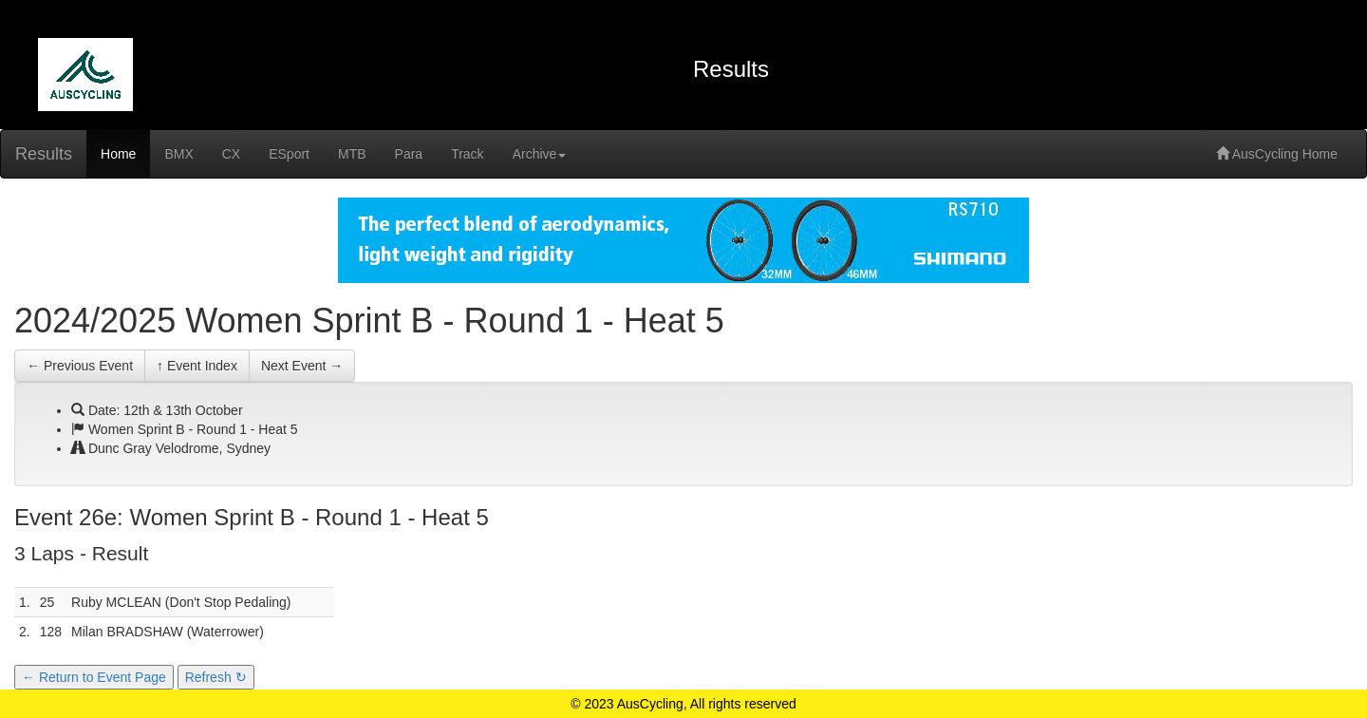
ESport (289, 153)
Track (467, 153)
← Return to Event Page (94, 677)
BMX (178, 153)
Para (409, 153)
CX (231, 153)
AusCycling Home (1277, 153)
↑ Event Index (197, 365)
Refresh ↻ (216, 677)
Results (43, 153)
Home (118, 153)
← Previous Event (80, 365)
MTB (352, 153)
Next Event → (302, 365)
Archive (540, 153)
